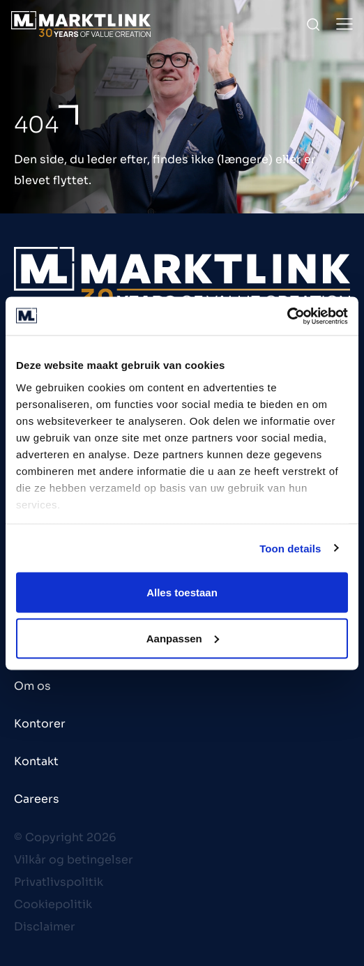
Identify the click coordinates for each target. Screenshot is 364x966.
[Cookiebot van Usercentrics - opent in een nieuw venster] (287, 316)
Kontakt (36, 761)
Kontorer (40, 723)
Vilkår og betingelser (73, 859)
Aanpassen (182, 638)
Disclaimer (44, 926)
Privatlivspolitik (58, 882)
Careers (36, 799)
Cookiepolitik (53, 904)
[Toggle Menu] (344, 24)
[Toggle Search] (313, 24)
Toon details (290, 548)
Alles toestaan (182, 592)
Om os (32, 686)
